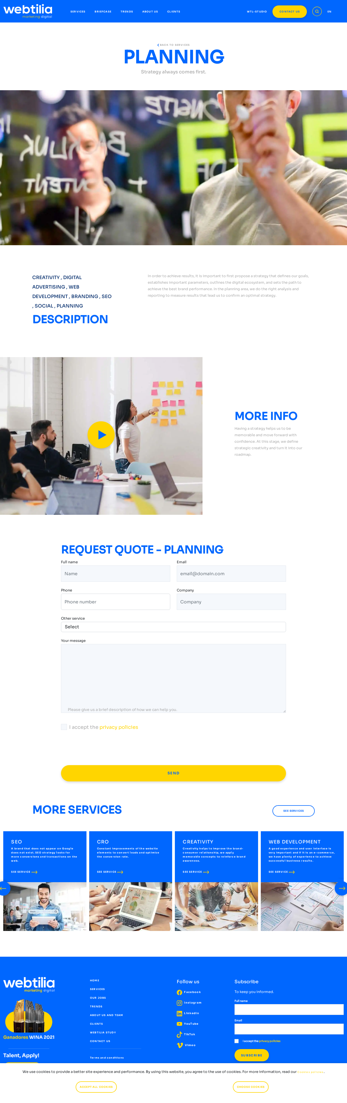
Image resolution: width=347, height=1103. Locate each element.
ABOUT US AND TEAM (106, 1015)
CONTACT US (289, 11)
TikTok (186, 1034)
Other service (73, 618)
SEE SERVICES (293, 811)
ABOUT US (150, 11)
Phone (66, 591)
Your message (73, 641)
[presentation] (102, 748)
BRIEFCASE (103, 11)
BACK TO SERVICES (173, 45)
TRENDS (127, 11)
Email (182, 562)
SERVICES (77, 11)
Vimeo (186, 1045)
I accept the (99, 727)
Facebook (189, 992)
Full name (69, 562)
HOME (94, 980)
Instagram (189, 1003)
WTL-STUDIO (257, 11)
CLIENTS (173, 11)
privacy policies (118, 727)
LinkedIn (188, 1013)
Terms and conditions (107, 1058)
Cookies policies (311, 1072)
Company (185, 591)
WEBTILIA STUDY (103, 1032)
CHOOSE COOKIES (251, 1087)
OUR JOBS (98, 998)
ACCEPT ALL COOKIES (96, 1087)
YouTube (187, 1024)
